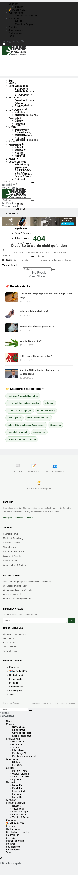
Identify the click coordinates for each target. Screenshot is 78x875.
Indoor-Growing (22, 129)
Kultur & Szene (22, 238)
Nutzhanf (12, 184)
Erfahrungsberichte (24, 105)
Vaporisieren (21, 228)
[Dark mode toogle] (4, 44)
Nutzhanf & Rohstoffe (13, 551)
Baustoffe (19, 189)
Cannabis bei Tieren (24, 91)
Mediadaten (8, 638)
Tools (11, 36)
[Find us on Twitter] (3, 250)
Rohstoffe (19, 147)
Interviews (20, 6)
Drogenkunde (14, 18)
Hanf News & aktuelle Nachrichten (23, 396)
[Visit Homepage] (20, 53)
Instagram (7, 517)
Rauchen (19, 164)
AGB (56, 703)
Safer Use (19, 21)
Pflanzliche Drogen (24, 24)
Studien (18, 120)
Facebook (18, 517)
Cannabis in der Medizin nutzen (22, 439)
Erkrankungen (21, 88)
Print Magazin (15, 33)
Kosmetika (20, 208)
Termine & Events (23, 243)
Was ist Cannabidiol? (31, 341)
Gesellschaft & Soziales (26, 15)
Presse (72, 703)
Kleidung (19, 203)
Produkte (12, 27)
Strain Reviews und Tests (38, 418)
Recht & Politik (15, 97)
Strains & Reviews (23, 135)
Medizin (12, 83)
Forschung (20, 123)
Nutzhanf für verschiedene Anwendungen (26, 425)
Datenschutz (47, 703)
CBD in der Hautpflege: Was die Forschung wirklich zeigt (28, 582)
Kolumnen (13, 3)
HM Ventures (9, 642)
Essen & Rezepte (23, 233)
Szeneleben (55, 425)
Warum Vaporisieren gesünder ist (37, 326)
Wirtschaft (13, 213)
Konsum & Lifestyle (17, 161)
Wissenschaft (14, 118)
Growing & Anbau (11, 542)
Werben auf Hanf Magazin (14, 634)
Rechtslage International (26, 139)
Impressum (35, 703)
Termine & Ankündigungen (19, 410)
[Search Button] (32, 182)
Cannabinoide (21, 85)
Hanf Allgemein (15, 12)
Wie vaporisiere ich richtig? (34, 311)
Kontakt (64, 703)
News (11, 80)
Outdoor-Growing (23, 132)
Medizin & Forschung (13, 538)
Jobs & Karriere (10, 647)
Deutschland (21, 100)
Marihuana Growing (46, 410)
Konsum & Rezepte (12, 556)
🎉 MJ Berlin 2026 (17, 9)
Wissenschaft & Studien (14, 565)
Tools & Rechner (10, 651)
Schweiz (19, 106)
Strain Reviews (15, 30)
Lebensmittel (21, 150)
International (21, 109)
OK (71, 620)
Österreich (20, 103)
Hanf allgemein (14, 418)
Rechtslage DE (22, 112)
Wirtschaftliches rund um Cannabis (23, 403)
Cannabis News (10, 534)
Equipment (20, 179)
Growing (12, 126)
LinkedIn (29, 517)
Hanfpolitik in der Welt (18, 432)
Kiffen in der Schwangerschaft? (36, 356)
